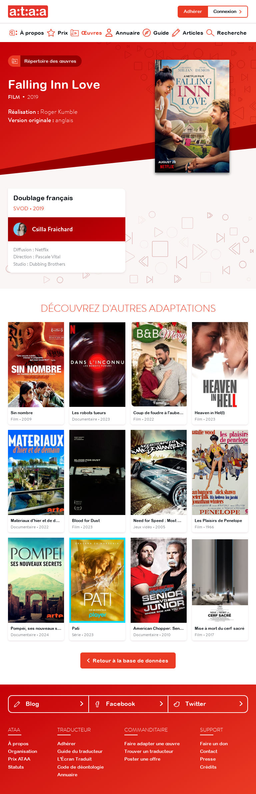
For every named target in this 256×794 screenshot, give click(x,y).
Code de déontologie (80, 767)
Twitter (208, 703)
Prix (57, 33)
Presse (208, 759)
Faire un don (214, 743)
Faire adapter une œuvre (152, 743)
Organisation (22, 751)
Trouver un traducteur (148, 751)
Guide (156, 33)
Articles (187, 33)
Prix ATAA (19, 759)
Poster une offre (142, 759)
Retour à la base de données (127, 660)
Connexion (227, 11)
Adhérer (193, 11)
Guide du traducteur (80, 751)
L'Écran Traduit (74, 759)
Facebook (129, 703)
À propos (26, 33)
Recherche (226, 33)
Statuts (16, 767)
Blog (49, 703)
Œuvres (86, 33)
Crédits (208, 767)
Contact (208, 751)
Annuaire (122, 33)
